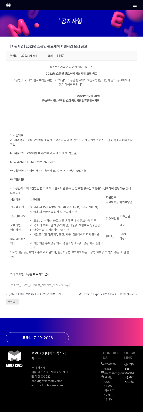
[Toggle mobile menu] (135, 5)
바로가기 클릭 (41, 274)
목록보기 (12, 301)
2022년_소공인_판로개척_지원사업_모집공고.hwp (39, 285)
